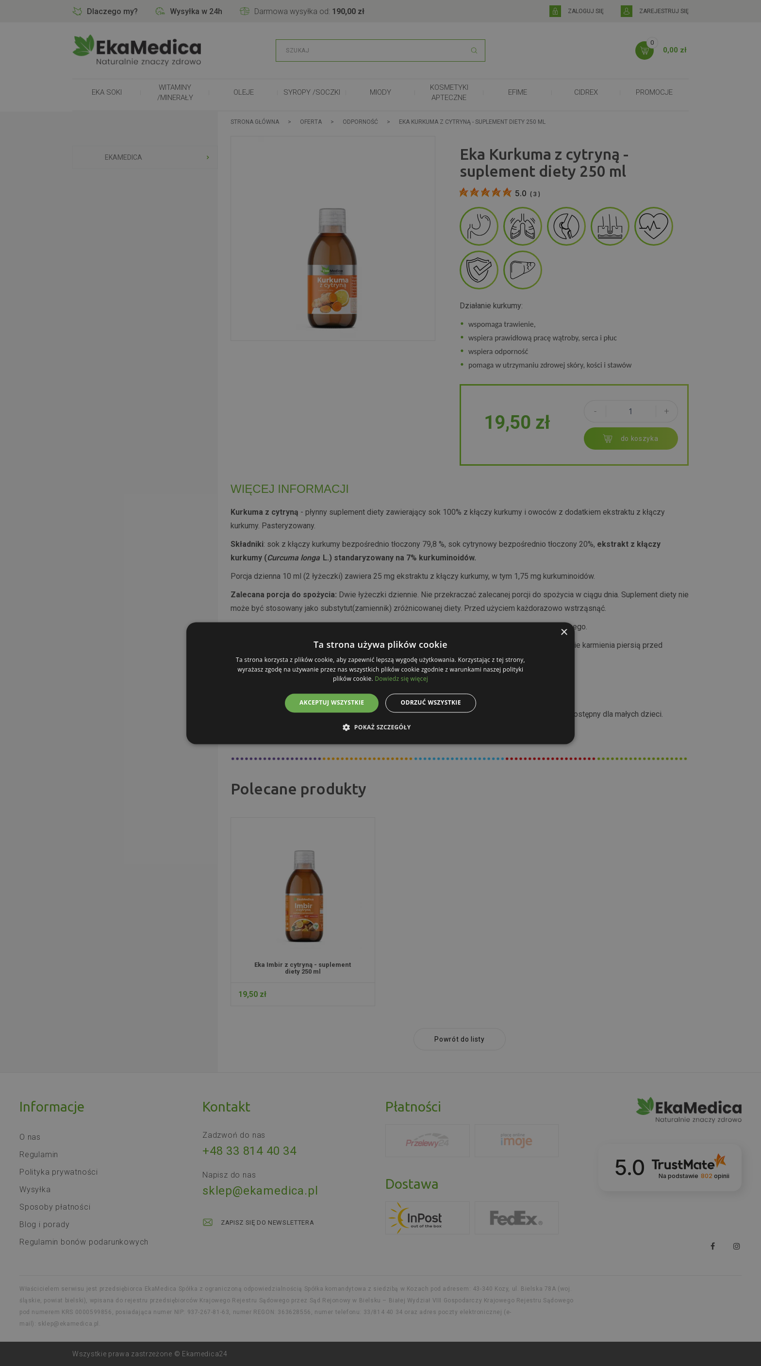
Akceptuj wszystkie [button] (331, 703)
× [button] (563, 632)
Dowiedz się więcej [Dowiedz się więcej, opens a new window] (401, 679)
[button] (380, 727)
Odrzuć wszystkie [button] (430, 703)
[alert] (380, 683)
